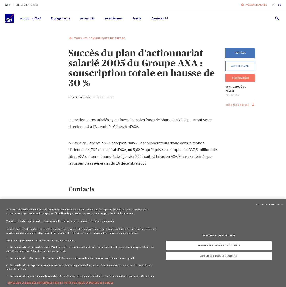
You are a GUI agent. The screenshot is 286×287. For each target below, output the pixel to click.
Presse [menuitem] (136, 18)
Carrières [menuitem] (159, 18)
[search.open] (277, 18)
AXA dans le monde (256, 4)
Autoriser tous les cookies (218, 256)
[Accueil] (9, 18)
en (273, 5)
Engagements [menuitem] (60, 18)
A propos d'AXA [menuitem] (30, 18)
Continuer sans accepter (269, 204)
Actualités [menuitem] (87, 18)
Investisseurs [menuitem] (113, 18)
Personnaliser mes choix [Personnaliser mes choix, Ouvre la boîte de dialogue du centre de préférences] (218, 235)
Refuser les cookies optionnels (219, 245)
